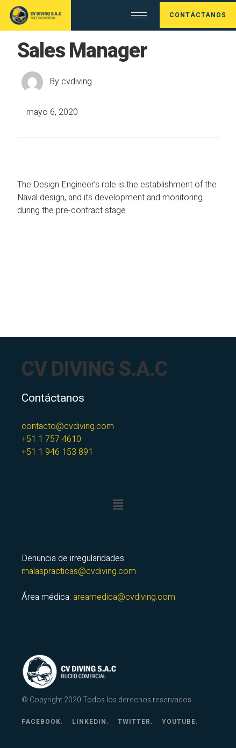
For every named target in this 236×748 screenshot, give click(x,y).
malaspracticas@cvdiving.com (79, 571)
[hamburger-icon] (139, 15)
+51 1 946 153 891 (57, 452)
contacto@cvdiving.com (68, 426)
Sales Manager (82, 51)
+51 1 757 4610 (51, 439)
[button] (118, 505)
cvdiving (76, 81)
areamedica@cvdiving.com (124, 597)
